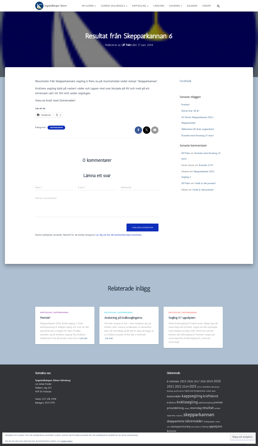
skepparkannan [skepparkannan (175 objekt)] (198, 414)
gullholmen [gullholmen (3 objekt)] (179, 391)
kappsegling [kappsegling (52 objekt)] (192, 395)
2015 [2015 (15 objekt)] (183, 381)
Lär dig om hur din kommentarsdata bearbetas (119, 234)
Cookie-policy (66, 441)
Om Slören (89, 5)
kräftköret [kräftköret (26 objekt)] (210, 396)
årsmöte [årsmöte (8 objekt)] (171, 430)
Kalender (192, 5)
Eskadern (175, 5)
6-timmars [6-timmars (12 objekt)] (173, 381)
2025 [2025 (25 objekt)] (192, 386)
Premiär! (185, 104)
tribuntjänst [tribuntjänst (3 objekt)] (196, 426)
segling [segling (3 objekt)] (179, 415)
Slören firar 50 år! (190, 110)
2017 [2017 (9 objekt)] (197, 381)
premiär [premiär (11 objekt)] (218, 402)
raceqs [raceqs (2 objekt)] (186, 408)
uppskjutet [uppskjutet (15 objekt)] (215, 426)
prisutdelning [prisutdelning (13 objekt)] (175, 408)
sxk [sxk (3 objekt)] (168, 426)
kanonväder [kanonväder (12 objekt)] (174, 396)
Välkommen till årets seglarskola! (197, 129)
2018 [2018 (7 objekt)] (203, 381)
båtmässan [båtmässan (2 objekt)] (215, 387)
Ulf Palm (185, 153)
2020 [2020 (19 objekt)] (217, 381)
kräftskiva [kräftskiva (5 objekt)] (171, 402)
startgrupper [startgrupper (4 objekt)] (209, 421)
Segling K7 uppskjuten (181, 318)
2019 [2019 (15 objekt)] (209, 381)
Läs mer (84, 338)
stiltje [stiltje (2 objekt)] (217, 421)
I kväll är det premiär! (205, 183)
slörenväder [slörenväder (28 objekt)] (194, 421)
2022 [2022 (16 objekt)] (178, 386)
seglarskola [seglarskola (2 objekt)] (171, 415)
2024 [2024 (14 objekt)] (185, 386)
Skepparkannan (56, 127)
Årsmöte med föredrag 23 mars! (197, 135)
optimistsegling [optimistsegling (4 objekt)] (205, 402)
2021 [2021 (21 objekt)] (170, 386)
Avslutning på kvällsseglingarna (123, 318)
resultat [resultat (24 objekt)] (208, 407)
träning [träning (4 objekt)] (205, 426)
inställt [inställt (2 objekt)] (208, 391)
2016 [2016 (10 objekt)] (190, 381)
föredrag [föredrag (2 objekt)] (170, 391)
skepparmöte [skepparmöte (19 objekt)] (175, 421)
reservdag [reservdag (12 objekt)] (196, 408)
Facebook (185, 81)
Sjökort (206, 5)
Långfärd (158, 5)
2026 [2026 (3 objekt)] (199, 387)
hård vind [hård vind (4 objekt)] (189, 391)
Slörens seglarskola (114, 5)
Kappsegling (140, 5)
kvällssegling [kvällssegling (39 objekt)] (187, 402)
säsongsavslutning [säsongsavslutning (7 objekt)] (180, 426)
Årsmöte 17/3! (206, 165)
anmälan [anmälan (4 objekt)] (206, 386)
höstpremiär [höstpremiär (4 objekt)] (199, 391)
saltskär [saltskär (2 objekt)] (217, 408)
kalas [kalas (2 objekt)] (214, 391)
